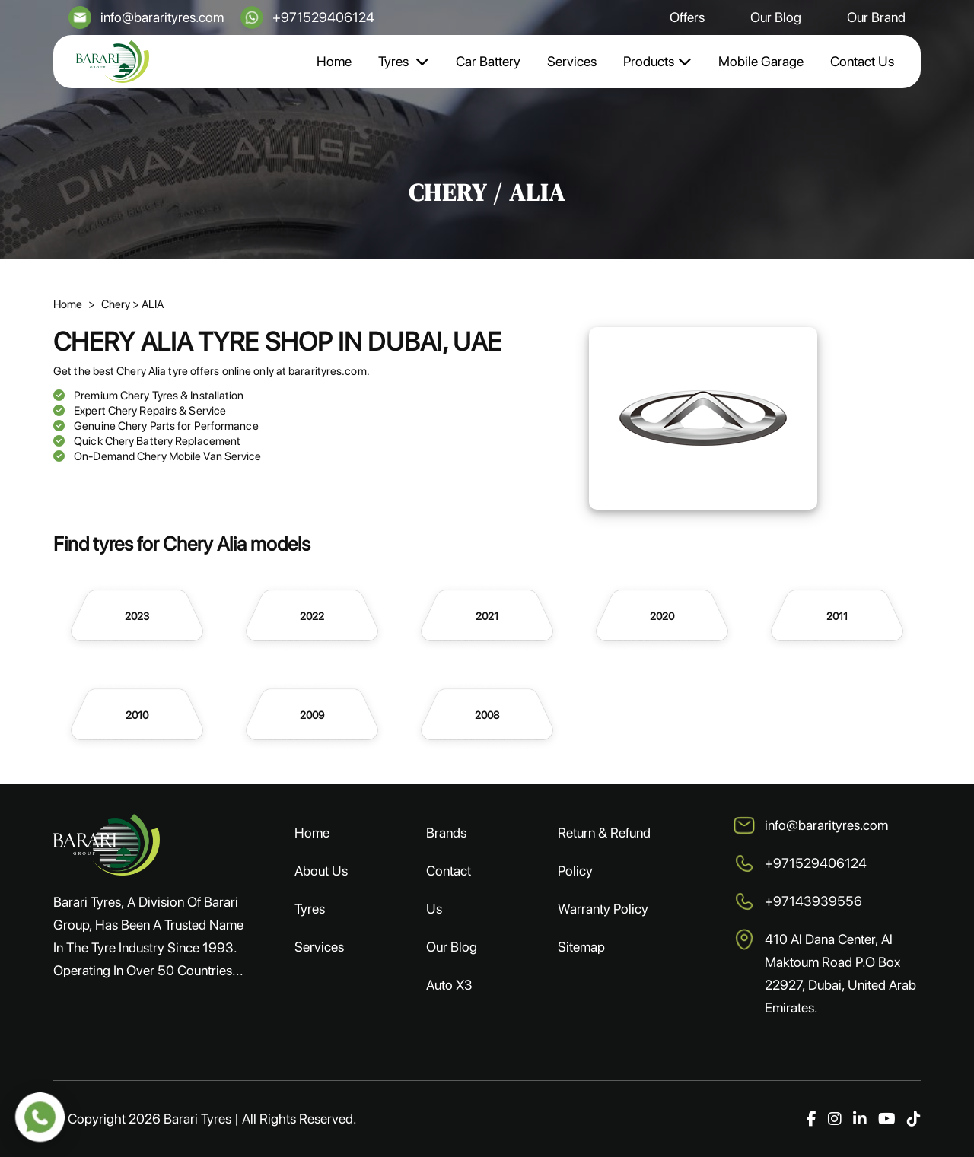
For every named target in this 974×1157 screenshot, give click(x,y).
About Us (321, 871)
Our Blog (775, 17)
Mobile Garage (761, 61)
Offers (687, 17)
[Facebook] (811, 1119)
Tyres (403, 61)
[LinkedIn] (860, 1119)
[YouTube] (887, 1119)
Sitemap (581, 947)
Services (572, 61)
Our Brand (876, 17)
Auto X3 (449, 985)
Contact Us (862, 61)
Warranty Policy (603, 909)
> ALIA (148, 304)
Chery (116, 304)
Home (334, 61)
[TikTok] (914, 1119)
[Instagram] (835, 1119)
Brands (446, 833)
